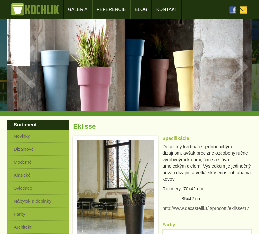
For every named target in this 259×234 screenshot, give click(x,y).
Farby (19, 214)
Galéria (78, 9)
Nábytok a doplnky (32, 201)
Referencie (111, 9)
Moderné (23, 162)
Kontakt (166, 9)
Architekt (22, 227)
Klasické (22, 175)
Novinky (22, 136)
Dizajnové (24, 149)
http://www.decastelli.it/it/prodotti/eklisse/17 (205, 208)
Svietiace (23, 188)
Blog (141, 9)
